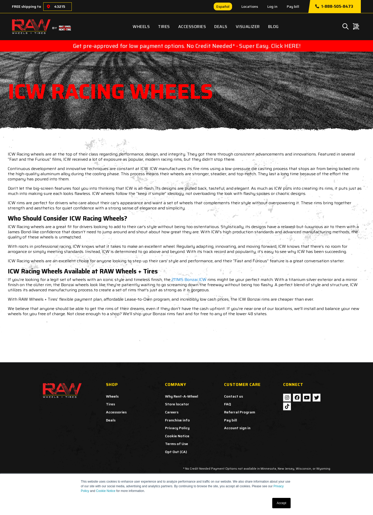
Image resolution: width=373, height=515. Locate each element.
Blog (273, 26)
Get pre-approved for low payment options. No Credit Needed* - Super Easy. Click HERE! (186, 45)
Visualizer (248, 26)
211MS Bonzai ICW (188, 279)
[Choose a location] (48, 7)
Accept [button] (281, 503)
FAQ (227, 404)
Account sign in (237, 428)
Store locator (177, 404)
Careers (171, 412)
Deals (220, 26)
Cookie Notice (106, 491)
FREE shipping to (26, 6)
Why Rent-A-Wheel (181, 396)
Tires (164, 26)
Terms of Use (176, 444)
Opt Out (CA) (176, 452)
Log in (272, 6)
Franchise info (177, 420)
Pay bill (293, 6)
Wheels (141, 26)
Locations (249, 6)
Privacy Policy (177, 428)
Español (222, 6)
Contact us (233, 396)
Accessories (192, 26)
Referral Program (239, 412)
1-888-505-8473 (334, 6)
